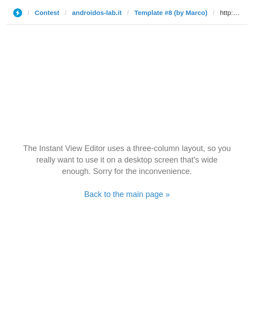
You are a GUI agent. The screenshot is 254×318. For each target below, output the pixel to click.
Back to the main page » (127, 194)
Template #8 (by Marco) (171, 12)
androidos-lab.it (97, 12)
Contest (47, 12)
